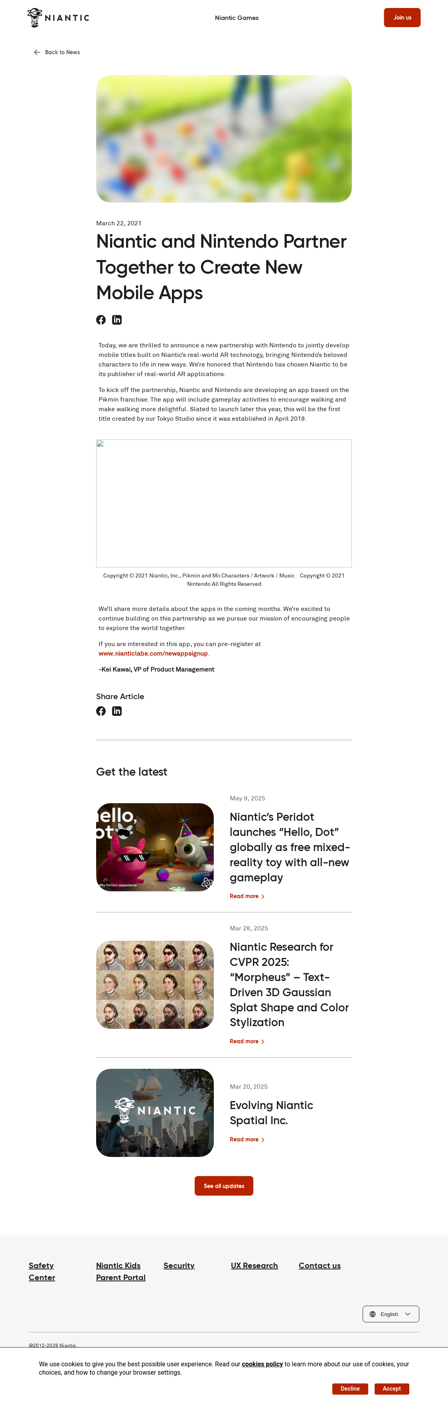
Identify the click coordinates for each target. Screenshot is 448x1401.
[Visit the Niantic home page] (60, 18)
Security (179, 1269)
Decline (343, 1387)
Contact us (320, 1269)
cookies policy (262, 1361)
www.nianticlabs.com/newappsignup (153, 656)
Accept (389, 1387)
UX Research (254, 1269)
